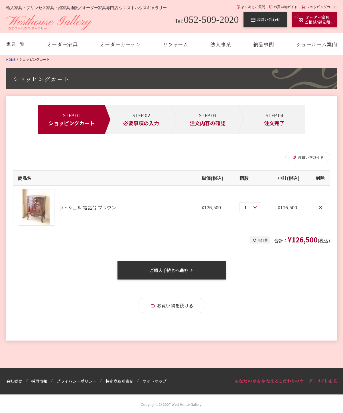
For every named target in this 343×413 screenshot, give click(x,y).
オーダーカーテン (120, 44)
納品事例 (263, 44)
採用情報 (39, 381)
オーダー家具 (62, 44)
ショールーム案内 (316, 44)
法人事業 (220, 44)
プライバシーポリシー (76, 381)
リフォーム (175, 44)
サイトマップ (155, 381)
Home (11, 59)
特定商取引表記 (119, 381)
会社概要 (14, 381)
